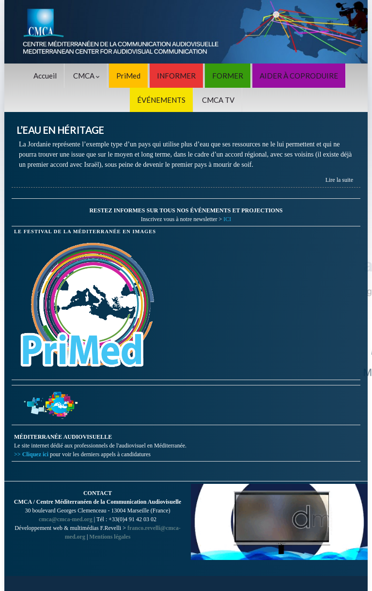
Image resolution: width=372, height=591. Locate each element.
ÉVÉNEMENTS (161, 100)
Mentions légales (109, 536)
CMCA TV (218, 100)
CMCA (86, 75)
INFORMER (176, 75)
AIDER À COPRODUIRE (299, 75)
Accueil (45, 75)
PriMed (128, 75)
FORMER (227, 75)
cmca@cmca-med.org (66, 519)
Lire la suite (339, 179)
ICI (227, 219)
